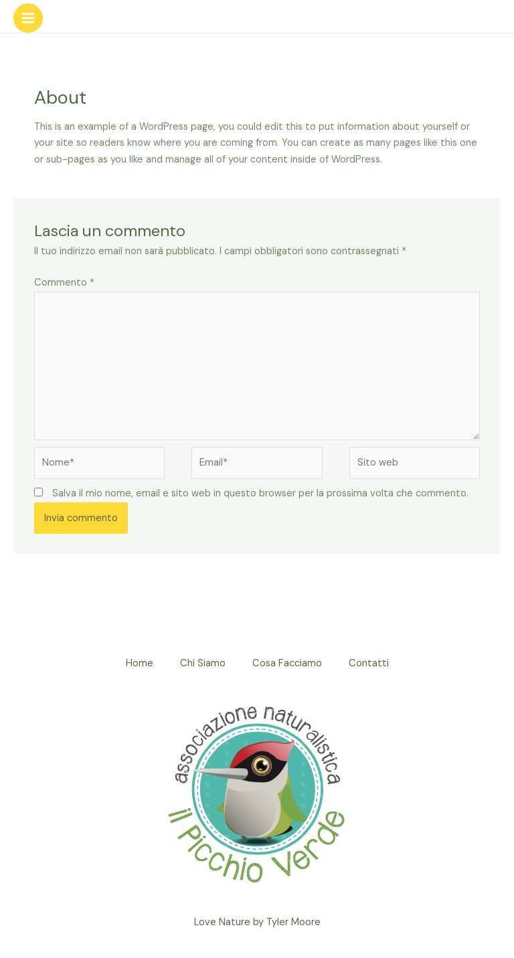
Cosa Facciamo (287, 663)
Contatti (369, 663)
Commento (64, 282)
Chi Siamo (203, 663)
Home (139, 663)
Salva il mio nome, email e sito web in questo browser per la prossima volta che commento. (260, 493)
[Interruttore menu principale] (28, 18)
